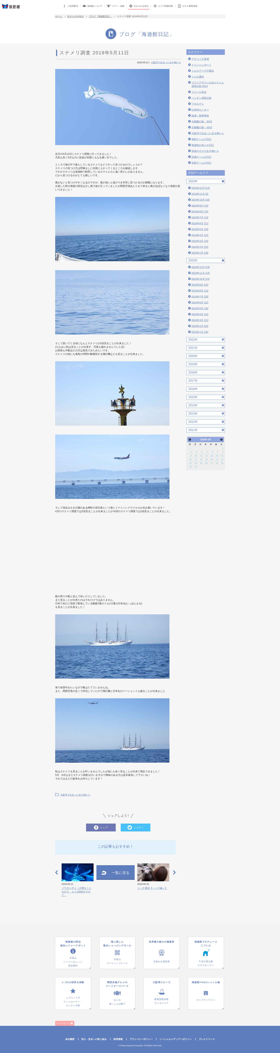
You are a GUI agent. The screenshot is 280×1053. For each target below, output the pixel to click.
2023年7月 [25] (199, 296)
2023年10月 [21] (200, 279)
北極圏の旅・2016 (201, 121)
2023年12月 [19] (200, 267)
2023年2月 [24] (199, 326)
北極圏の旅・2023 (201, 127)
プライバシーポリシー (141, 1039)
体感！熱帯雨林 (200, 115)
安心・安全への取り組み (94, 1039)
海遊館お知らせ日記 (202, 145)
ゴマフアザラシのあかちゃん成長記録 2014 (207, 84)
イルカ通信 (197, 76)
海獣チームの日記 (201, 139)
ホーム (58, 16)
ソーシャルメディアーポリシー (175, 1039)
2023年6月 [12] (199, 302)
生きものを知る (75, 16)
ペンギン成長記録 (201, 97)
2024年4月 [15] (199, 235)
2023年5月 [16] (199, 308)
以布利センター (200, 109)
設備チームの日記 (201, 156)
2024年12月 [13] (200, 188)
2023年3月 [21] (199, 320)
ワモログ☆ (197, 103)
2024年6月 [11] (199, 223)
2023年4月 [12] (199, 314)
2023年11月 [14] (200, 273)
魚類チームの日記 (201, 162)
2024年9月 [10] (199, 205)
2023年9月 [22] (199, 284)
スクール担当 (198, 92)
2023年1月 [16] (199, 332)
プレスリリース (207, 1039)
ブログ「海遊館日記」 (100, 16)
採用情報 (118, 1039)
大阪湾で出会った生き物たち (166, 62)
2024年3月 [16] (199, 241)
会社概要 (69, 1039)
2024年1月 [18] (199, 252)
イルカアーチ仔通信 (202, 70)
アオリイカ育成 (200, 59)
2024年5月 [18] (199, 229)
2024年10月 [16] (200, 199)
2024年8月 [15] (199, 211)
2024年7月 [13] (199, 217)
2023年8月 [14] (199, 290)
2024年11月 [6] (199, 193)
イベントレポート (201, 64)
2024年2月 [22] (199, 247)
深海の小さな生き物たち (205, 151)
